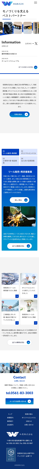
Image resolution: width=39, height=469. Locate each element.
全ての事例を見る (18, 342)
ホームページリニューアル (10, 61)
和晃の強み (18, 114)
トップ (10, 414)
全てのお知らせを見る (26, 67)
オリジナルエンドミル (29, 417)
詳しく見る (18, 200)
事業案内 (10, 417)
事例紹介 (10, 421)
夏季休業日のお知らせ (9, 54)
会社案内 (10, 425)
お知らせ (29, 421)
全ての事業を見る (18, 246)
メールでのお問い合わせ (18, 401)
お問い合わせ (28, 425)
